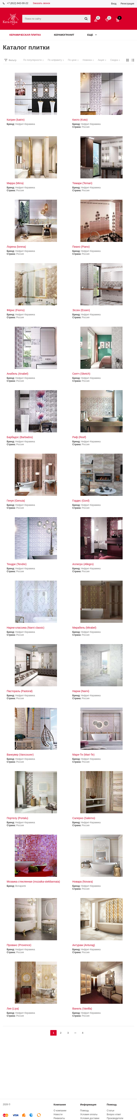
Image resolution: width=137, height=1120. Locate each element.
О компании (60, 1110)
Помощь (112, 1104)
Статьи (110, 1110)
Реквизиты (59, 1118)
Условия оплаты (88, 1114)
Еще (92, 34)
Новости (58, 1114)
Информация (88, 1104)
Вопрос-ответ (114, 1114)
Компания (60, 1104)
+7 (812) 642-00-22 (17, 3)
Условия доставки (89, 1118)
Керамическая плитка (25, 34)
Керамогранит (64, 34)
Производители (115, 1118)
